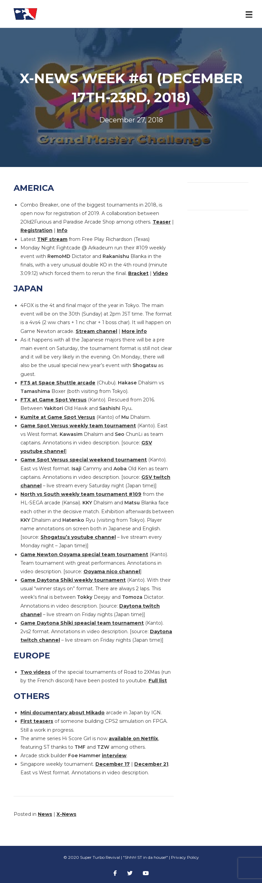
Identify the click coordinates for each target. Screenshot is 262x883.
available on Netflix (133, 738)
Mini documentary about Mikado (62, 713)
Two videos (35, 672)
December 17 (112, 764)
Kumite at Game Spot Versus (57, 417)
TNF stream (52, 239)
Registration (36, 230)
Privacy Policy (185, 857)
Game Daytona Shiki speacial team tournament (82, 623)
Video (160, 273)
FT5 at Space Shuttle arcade (57, 383)
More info (134, 331)
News (45, 814)
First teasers (36, 721)
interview (114, 755)
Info (62, 230)
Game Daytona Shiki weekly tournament (73, 580)
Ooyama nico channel (111, 571)
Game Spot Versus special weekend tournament (83, 460)
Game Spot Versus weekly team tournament (78, 426)
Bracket (138, 273)
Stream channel (96, 331)
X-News (66, 814)
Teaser (162, 222)
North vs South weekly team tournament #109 (80, 494)
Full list (158, 681)
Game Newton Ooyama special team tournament (84, 554)
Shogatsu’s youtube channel (78, 537)
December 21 (151, 764)
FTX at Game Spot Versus (53, 400)
